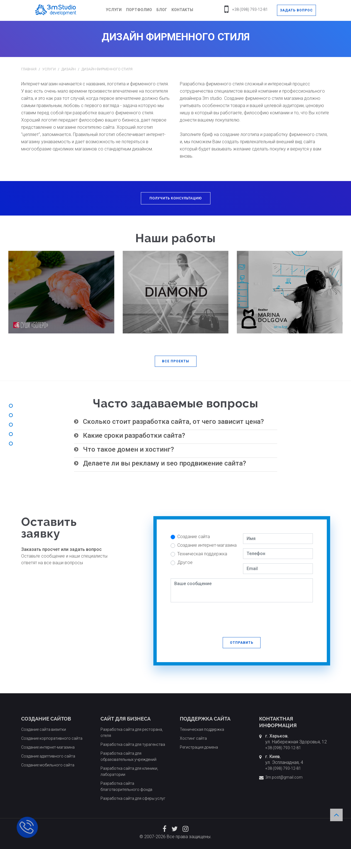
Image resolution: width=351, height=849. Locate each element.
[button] (176, 361)
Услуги (114, 10)
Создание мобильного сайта (47, 765)
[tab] (175, 421)
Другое (185, 562)
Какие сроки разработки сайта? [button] (134, 435)
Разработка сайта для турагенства (132, 744)
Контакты (182, 10)
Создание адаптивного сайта (48, 756)
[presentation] (213, 617)
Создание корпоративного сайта (51, 738)
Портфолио (139, 10)
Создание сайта (193, 536)
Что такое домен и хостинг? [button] (128, 449)
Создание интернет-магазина (207, 545)
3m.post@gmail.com (284, 777)
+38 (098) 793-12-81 (250, 9)
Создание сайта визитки (43, 729)
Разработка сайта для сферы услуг (132, 798)
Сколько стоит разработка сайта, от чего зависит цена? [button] (173, 421)
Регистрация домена (199, 747)
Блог (161, 10)
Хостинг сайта (193, 738)
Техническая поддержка (202, 553)
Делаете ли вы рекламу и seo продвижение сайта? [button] (164, 463)
